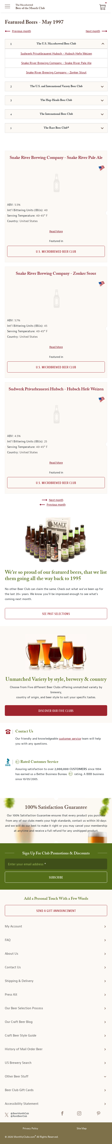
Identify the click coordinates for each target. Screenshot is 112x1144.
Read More (56, 231)
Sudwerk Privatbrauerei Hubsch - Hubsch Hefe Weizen (56, 53)
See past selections (56, 614)
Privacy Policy (30, 1128)
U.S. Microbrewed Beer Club (56, 251)
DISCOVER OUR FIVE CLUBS (56, 711)
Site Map (82, 1128)
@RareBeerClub (19, 1116)
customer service (70, 738)
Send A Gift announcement (56, 911)
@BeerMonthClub (20, 1113)
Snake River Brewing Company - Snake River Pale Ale (56, 63)
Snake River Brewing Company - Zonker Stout (56, 72)
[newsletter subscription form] (56, 864)
